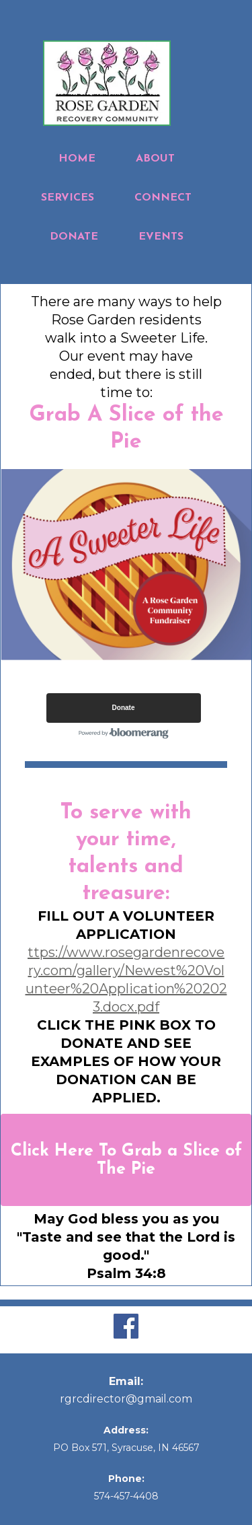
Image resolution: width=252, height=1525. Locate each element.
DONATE (74, 237)
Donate (123, 707)
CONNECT (163, 197)
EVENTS (160, 237)
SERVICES (67, 197)
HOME (76, 158)
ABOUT (155, 158)
